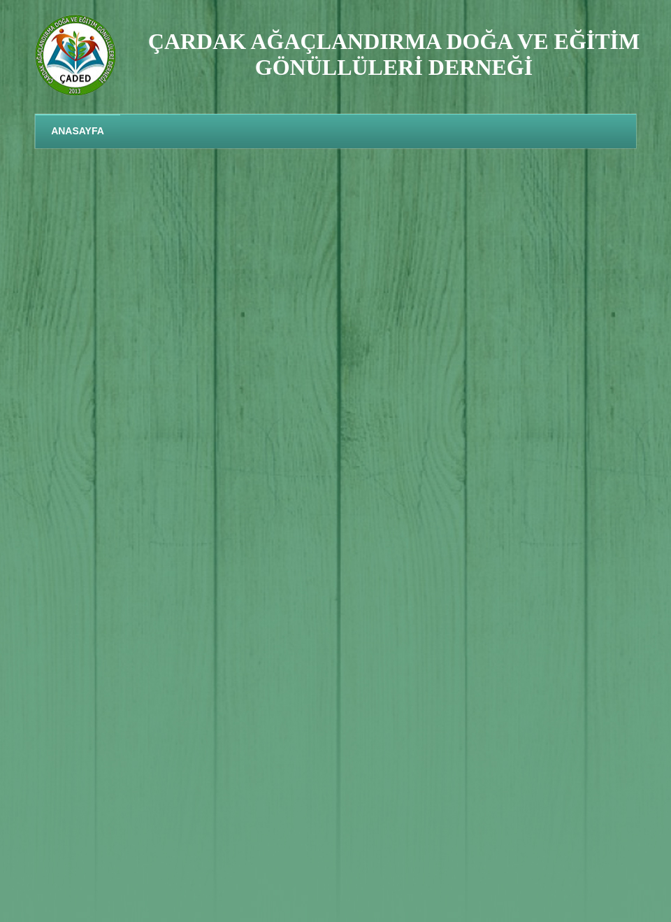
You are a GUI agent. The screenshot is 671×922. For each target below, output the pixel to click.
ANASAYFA (77, 130)
